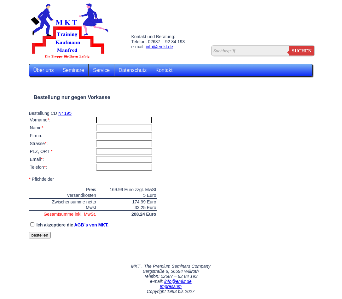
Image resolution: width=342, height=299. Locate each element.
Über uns (43, 70)
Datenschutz (133, 70)
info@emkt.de (159, 46)
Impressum (171, 286)
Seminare (73, 70)
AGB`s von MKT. (91, 224)
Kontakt (163, 70)
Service (101, 70)
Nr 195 (65, 113)
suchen (302, 50)
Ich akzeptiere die (72, 224)
